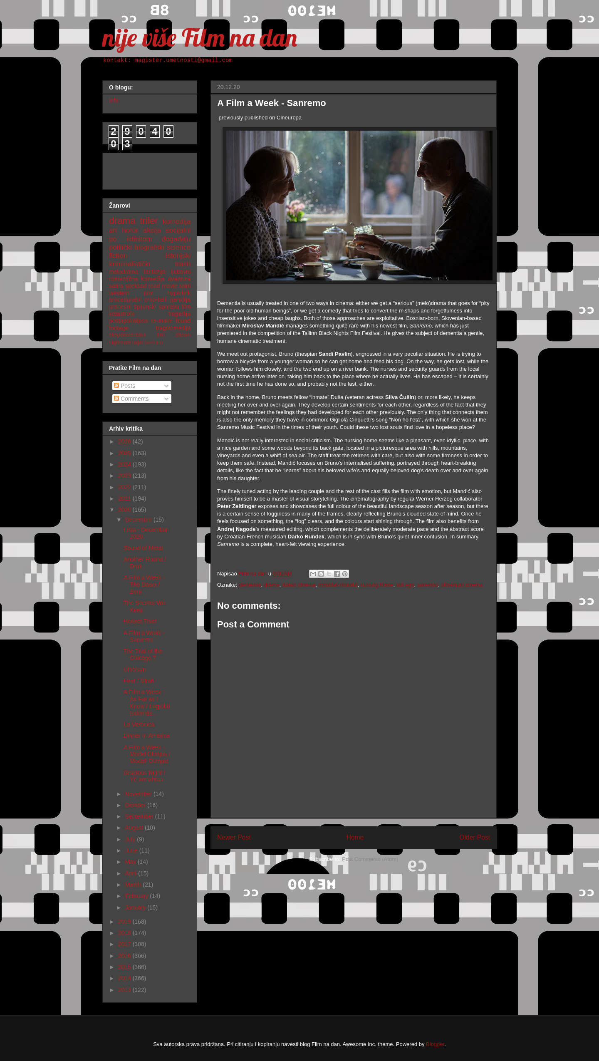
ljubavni (181, 271)
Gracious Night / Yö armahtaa (144, 776)
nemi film (153, 342)
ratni (185, 286)
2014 (125, 978)
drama (272, 585)
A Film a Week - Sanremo (144, 636)
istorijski (178, 256)
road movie (163, 286)
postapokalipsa (128, 320)
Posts (124, 385)
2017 (125, 944)
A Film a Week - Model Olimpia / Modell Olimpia (147, 754)
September (140, 816)
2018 (125, 933)
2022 (125, 487)
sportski (169, 306)
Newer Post (234, 837)
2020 (125, 509)
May (131, 861)
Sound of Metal (143, 548)
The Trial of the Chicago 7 (143, 655)
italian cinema (299, 585)
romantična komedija (136, 278)
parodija (180, 299)
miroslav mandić (338, 585)
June (132, 850)
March (134, 884)
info (114, 100)
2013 (125, 990)
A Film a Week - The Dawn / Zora (144, 584)
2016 (125, 955)
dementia (250, 585)
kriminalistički (129, 264)
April (131, 873)
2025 (125, 453)
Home (355, 837)
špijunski (145, 306)
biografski (149, 247)
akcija (152, 230)
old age (405, 585)
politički (120, 247)
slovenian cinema (462, 585)
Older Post (474, 837)
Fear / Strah (139, 680)
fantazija (154, 271)
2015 (125, 967)
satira (116, 286)
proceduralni (125, 299)
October (136, 805)
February (137, 895)
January (136, 907)
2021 (125, 498)
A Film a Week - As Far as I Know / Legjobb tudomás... (147, 702)
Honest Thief (140, 621)
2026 (125, 441)
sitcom (183, 335)
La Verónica (139, 724)
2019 (125, 921)
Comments (131, 398)
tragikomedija (173, 328)
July (131, 839)
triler (149, 221)
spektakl (135, 286)
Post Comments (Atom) (370, 859)
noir (148, 293)
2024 (125, 464)
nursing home (377, 585)
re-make (162, 320)
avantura (179, 278)
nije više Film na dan (199, 37)
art (113, 230)
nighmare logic (126, 342)
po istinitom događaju (150, 239)
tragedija (179, 313)
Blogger (435, 1044)
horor (130, 230)
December (139, 519)
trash (183, 264)
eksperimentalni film (137, 335)
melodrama (123, 271)
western (119, 293)
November (139, 794)
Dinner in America (147, 735)
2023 (125, 475)
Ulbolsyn (135, 669)
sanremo (427, 585)
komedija (177, 222)
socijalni (178, 230)
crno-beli (155, 299)
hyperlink (179, 293)
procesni (120, 306)
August (134, 827)
